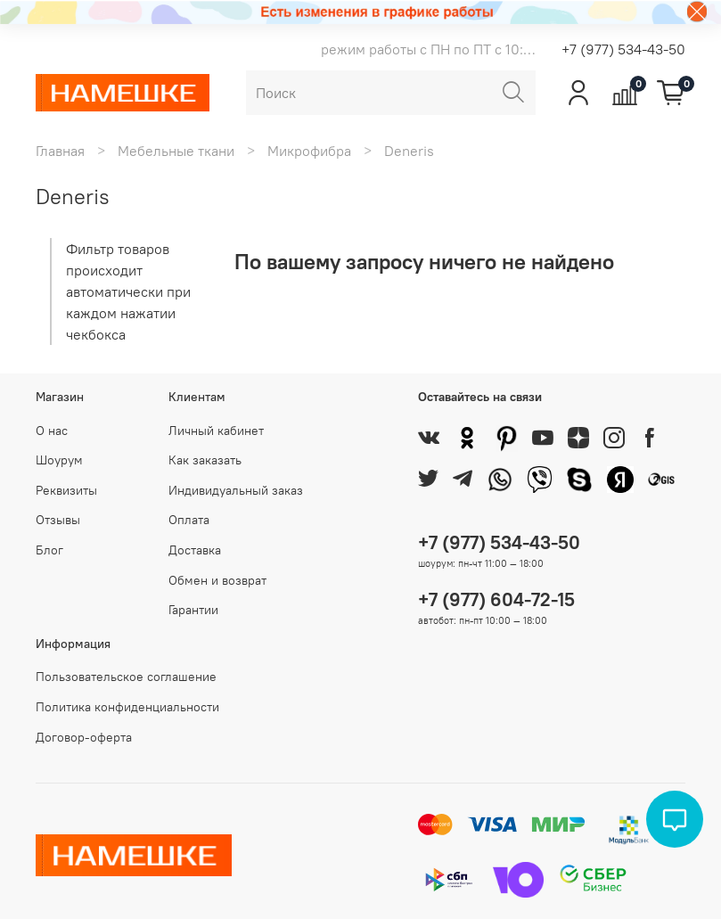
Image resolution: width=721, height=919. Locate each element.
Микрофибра (309, 151)
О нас (52, 431)
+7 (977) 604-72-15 (496, 599)
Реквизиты (66, 490)
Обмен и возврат (217, 580)
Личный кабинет (216, 431)
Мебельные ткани (176, 151)
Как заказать (205, 460)
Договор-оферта (84, 737)
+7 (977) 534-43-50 (623, 49)
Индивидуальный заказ (235, 490)
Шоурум (59, 460)
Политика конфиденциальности (127, 707)
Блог (49, 550)
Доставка (194, 550)
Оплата (188, 520)
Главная (60, 151)
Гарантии (193, 610)
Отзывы (58, 520)
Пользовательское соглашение (126, 677)
